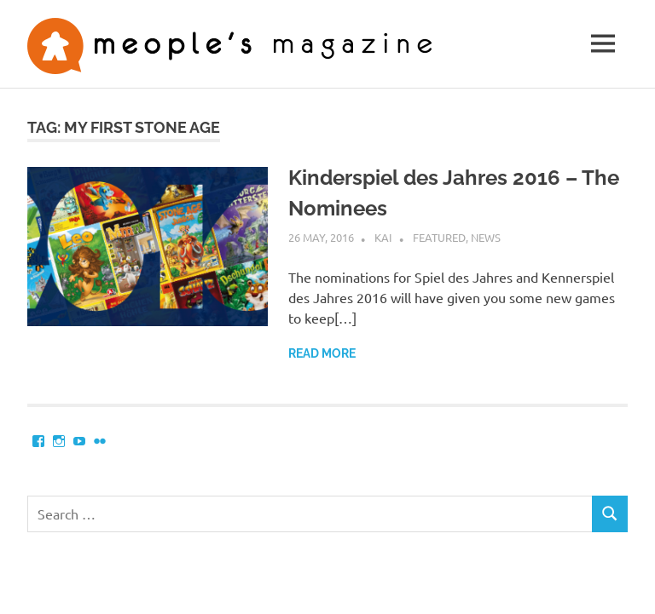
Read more (322, 353)
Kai (383, 237)
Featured (439, 237)
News (486, 237)
